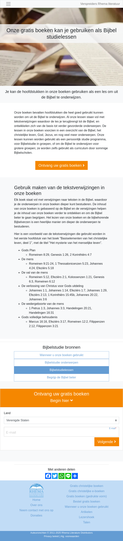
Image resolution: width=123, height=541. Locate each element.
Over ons (36, 505)
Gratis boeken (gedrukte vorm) (87, 496)
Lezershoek (86, 517)
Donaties (36, 515)
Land (7, 413)
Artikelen (86, 511)
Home (37, 499)
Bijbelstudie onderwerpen (61, 362)
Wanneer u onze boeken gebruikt (61, 355)
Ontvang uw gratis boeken (61, 165)
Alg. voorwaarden (70, 536)
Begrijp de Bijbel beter (61, 377)
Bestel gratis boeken (86, 501)
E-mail (112, 428)
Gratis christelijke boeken (86, 485)
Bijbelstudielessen (61, 370)
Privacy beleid (51, 536)
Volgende (107, 442)
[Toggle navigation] (8, 4)
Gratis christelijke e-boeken (87, 491)
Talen (86, 522)
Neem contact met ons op (36, 510)
